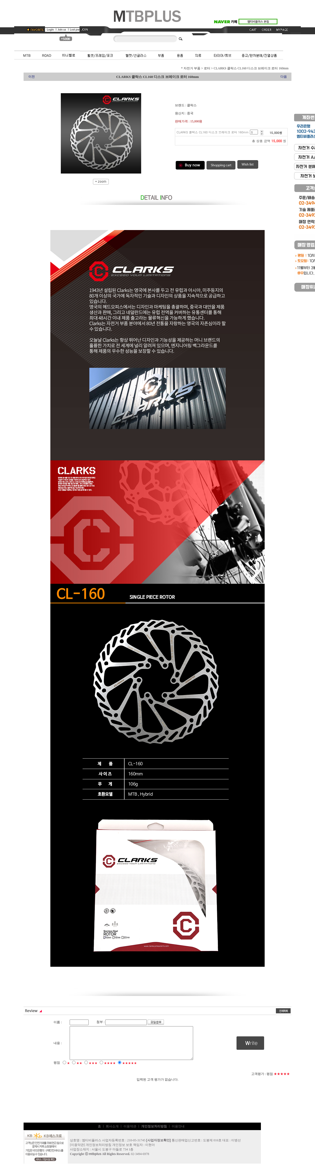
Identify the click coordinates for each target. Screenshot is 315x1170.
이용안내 (178, 1133)
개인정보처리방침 (98, 1151)
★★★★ (110, 1069)
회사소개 (112, 1133)
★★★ (93, 1069)
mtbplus (95, 1160)
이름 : (58, 1022)
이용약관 (129, 1133)
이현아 (150, 1151)
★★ (79, 1069)
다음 (283, 76)
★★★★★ (129, 1069)
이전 (31, 76)
